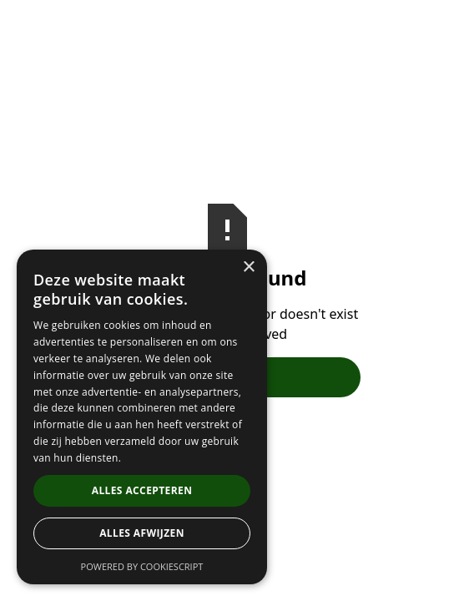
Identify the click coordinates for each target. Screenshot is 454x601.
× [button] (248, 267)
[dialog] (142, 417)
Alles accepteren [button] (142, 490)
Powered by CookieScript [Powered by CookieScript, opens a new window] (142, 566)
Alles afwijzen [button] (141, 533)
